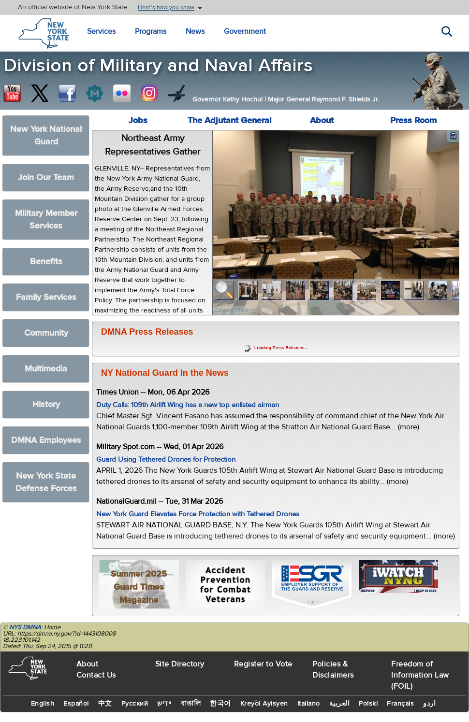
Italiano (308, 703)
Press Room (413, 120)
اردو (429, 703)
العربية (339, 703)
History (46, 404)
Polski (368, 703)
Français (400, 703)
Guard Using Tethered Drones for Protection (165, 459)
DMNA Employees (46, 440)
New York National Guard (46, 135)
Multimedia (46, 368)
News (195, 31)
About (322, 120)
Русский (134, 703)
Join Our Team (46, 177)
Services (101, 31)
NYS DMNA (25, 627)
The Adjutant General (230, 120)
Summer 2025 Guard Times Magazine (139, 587)
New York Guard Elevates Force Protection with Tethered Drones (197, 514)
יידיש (164, 703)
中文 (105, 703)
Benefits (46, 261)
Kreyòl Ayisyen (264, 703)
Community (46, 333)
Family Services (46, 297)
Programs (150, 31)
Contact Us (96, 675)
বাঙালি (191, 703)
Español (76, 703)
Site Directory (180, 664)
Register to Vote (263, 664)
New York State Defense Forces (46, 482)
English (43, 703)
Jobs (138, 120)
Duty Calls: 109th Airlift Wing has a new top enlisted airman (187, 405)
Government (245, 31)
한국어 (220, 703)
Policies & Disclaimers (333, 669)
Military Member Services (46, 219)
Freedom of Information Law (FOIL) (420, 675)
